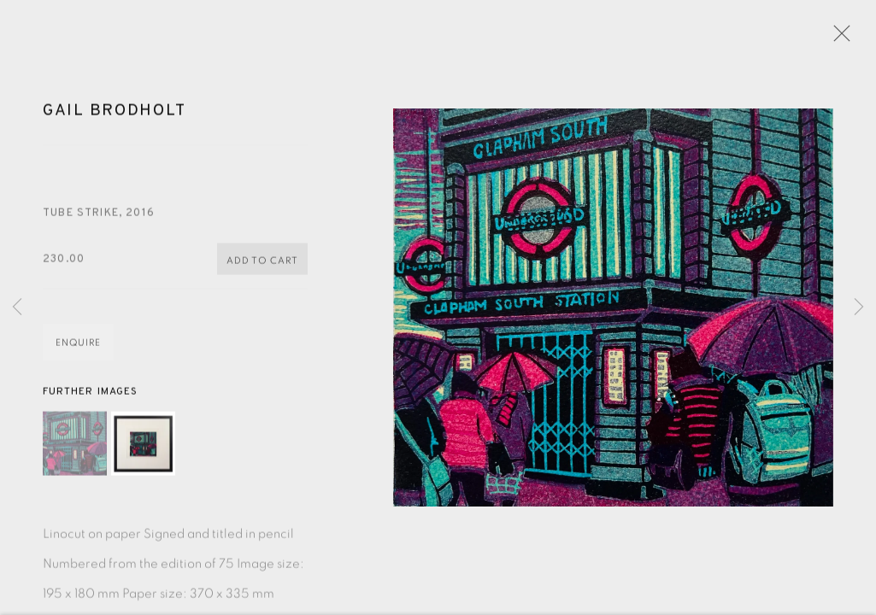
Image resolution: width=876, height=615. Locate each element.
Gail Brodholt (114, 119)
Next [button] (859, 307)
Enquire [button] (78, 352)
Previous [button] (17, 307)
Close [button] (845, 38)
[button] (75, 452)
